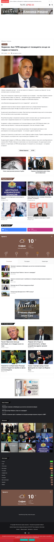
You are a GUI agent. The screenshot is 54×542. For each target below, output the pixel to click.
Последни (27, 261)
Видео (3, 484)
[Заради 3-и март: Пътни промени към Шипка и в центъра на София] (27, 447)
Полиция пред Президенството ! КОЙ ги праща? (22, 291)
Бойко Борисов (24, 150)
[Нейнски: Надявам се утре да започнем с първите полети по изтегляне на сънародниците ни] (9, 447)
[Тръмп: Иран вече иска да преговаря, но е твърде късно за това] (13, 333)
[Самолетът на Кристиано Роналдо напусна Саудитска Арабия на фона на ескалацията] (13, 357)
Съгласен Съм (24, 539)
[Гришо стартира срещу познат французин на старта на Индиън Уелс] (40, 357)
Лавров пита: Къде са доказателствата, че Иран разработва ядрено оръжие (37, 344)
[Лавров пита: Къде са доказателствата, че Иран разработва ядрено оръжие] (40, 333)
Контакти (36, 529)
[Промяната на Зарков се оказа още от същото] (40, 209)
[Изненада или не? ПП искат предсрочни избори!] (6, 287)
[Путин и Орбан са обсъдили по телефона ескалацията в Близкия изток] (9, 427)
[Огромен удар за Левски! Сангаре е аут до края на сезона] (44, 437)
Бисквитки (30, 529)
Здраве (3, 482)
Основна (4, 470)
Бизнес (3, 475)
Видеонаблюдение (24, 527)
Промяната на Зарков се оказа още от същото (39, 217)
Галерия (4, 477)
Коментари (45, 261)
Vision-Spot (42, 527)
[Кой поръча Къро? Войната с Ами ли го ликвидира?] (6, 274)
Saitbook (42, 524)
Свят (3, 463)
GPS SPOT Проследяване (34, 527)
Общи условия (24, 529)
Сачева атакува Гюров (6, 217)
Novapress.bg (33, 524)
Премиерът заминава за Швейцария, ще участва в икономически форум (28, 266)
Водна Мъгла (17, 527)
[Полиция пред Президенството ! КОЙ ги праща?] (6, 293)
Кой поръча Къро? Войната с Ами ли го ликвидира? (23, 272)
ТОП (33, 150)
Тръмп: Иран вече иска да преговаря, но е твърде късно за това (12, 344)
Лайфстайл (4, 473)
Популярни (9, 261)
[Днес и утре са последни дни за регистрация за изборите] (13, 189)
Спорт (3, 461)
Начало (4, 41)
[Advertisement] (27, 28)
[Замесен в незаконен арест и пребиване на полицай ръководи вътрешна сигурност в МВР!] (6, 281)
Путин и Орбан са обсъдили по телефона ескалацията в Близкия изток (25, 1)
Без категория (5, 479)
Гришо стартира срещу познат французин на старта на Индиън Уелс (39, 368)
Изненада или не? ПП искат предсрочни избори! (22, 285)
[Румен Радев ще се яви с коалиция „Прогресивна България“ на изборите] (40, 189)
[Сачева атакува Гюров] (13, 209)
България (4, 468)
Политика (9, 41)
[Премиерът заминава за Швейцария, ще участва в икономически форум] (6, 268)
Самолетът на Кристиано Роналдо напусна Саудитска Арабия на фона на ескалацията (13, 368)
